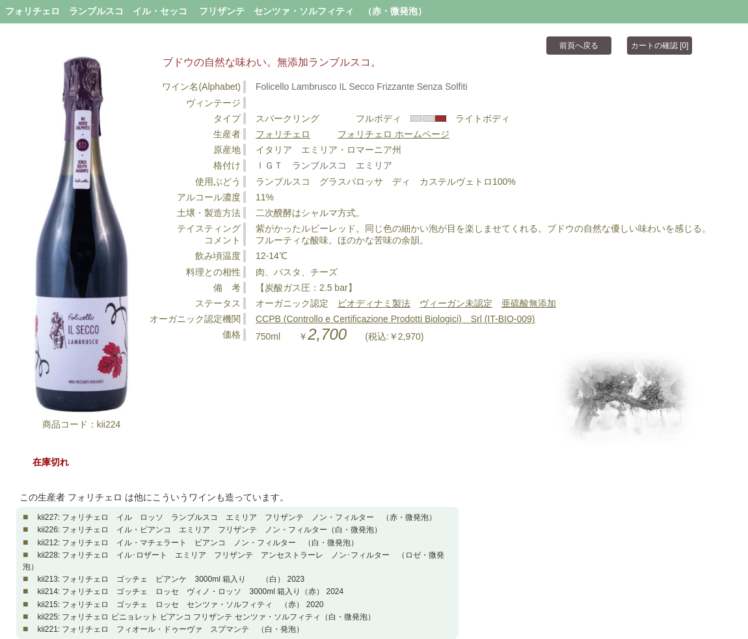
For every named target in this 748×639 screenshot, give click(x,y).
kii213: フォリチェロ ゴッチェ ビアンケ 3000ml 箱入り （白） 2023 (170, 579)
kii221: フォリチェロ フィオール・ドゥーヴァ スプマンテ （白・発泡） (170, 629)
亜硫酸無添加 (528, 303)
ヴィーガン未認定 (456, 303)
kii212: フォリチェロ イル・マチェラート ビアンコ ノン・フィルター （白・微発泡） (197, 542)
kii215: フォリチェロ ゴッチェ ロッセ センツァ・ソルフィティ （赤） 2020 (180, 604)
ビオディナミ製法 (374, 303)
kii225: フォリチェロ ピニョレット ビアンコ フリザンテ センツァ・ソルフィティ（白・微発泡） (206, 616)
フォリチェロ (283, 134)
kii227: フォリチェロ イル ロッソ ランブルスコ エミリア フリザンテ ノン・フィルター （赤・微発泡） (236, 517)
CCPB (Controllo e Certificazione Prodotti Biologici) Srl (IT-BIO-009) (395, 319)
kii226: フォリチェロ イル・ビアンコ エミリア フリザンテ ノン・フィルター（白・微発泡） (209, 529)
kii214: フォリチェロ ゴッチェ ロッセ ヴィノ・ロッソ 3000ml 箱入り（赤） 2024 (190, 591)
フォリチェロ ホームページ (393, 134)
